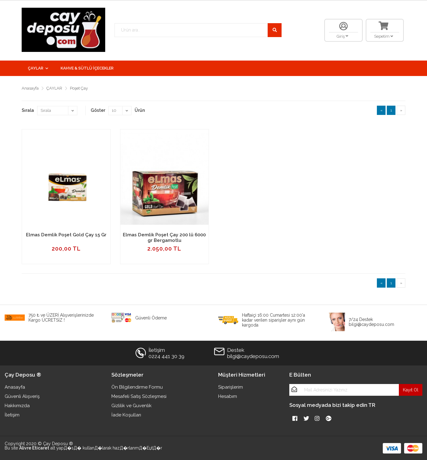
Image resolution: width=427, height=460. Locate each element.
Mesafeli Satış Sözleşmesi (138, 396)
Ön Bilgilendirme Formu (137, 387)
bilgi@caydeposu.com (253, 356)
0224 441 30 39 (166, 356)
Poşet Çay (79, 88)
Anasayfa (30, 88)
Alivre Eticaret (34, 447)
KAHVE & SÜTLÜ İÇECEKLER (87, 68)
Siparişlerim (230, 387)
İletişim (12, 415)
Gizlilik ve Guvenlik (131, 405)
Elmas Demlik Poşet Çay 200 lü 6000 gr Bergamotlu (164, 237)
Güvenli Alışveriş (22, 396)
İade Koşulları (126, 415)
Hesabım (227, 396)
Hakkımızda (17, 405)
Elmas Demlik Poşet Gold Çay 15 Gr (66, 235)
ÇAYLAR (35, 68)
